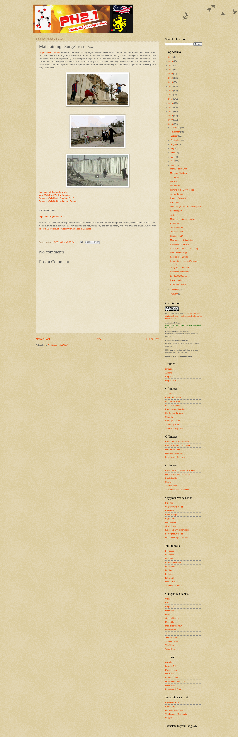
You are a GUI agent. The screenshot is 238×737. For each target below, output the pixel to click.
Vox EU (168, 718)
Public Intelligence (173, 478)
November (175, 132)
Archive (168, 373)
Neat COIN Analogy (178, 252)
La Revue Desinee (173, 562)
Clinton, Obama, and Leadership (184, 248)
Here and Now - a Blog (175, 453)
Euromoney (170, 706)
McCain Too (175, 185)
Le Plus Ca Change (178, 276)
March (174, 165)
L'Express (169, 555)
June (173, 153)
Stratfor (168, 482)
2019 (170, 78)
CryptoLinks (170, 526)
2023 (170, 61)
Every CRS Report (173, 398)
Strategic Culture (172, 421)
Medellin (173, 181)
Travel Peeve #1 (177, 232)
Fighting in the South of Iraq (182, 190)
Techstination (171, 637)
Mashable (169, 622)
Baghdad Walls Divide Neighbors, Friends (58, 201)
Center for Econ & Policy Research (180, 470)
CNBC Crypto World (174, 507)
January (174, 294)
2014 (170, 99)
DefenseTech (171, 670)
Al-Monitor (169, 394)
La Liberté (169, 559)
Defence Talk (171, 666)
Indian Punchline (172, 401)
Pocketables (170, 630)
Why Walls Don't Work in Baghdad (54, 195)
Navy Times (170, 685)
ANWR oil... (175, 223)
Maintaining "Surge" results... (182, 219)
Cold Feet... (175, 202)
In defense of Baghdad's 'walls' (53, 192)
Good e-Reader (172, 618)
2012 (170, 107)
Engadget (169, 606)
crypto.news (170, 522)
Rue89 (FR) (170, 582)
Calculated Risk (172, 702)
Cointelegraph (171, 514)
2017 (170, 86)
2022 (170, 65)
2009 (170, 120)
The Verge (169, 645)
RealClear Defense (173, 689)
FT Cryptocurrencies (174, 534)
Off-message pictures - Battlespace (185, 206)
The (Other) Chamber (179, 267)
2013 (170, 103)
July (173, 148)
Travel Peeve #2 (177, 227)
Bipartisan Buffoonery (179, 272)
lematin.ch (169, 578)
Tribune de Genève (173, 586)
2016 (170, 90)
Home (98, 339)
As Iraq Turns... (176, 194)
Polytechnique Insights (175, 409)
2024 (170, 57)
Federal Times (171, 678)
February (175, 290)
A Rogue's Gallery (178, 284)
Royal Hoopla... (177, 280)
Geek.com (169, 610)
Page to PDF (171, 380)
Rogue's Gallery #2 (178, 198)
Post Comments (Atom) (58, 345)
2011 (170, 111)
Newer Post (43, 339)
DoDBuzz (169, 674)
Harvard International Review (177, 474)
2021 (170, 69)
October (174, 136)
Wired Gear (170, 649)
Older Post (152, 339)
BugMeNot (170, 376)
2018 (170, 82)
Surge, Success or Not (49, 52)
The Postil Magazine (174, 428)
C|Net (167, 599)
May (173, 157)
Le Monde (169, 570)
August (174, 144)
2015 (170, 95)
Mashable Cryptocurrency (176, 537)
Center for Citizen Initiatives (177, 442)
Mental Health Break (179, 169)
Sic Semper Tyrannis (174, 413)
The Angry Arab (172, 425)
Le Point (168, 574)
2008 (170, 124)
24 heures (169, 551)
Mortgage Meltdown (178, 173)
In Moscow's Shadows (175, 457)
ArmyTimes (170, 662)
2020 (170, 74)
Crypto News (171, 518)
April (173, 161)
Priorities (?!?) (176, 211)
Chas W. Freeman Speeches (177, 445)
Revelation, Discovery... (180, 244)
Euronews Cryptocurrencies (177, 530)
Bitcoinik (169, 503)
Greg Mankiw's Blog (174, 710)
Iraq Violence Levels (179, 257)
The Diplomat (171, 486)
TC (166, 633)
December (175, 127)
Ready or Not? (176, 236)
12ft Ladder (170, 369)
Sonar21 (169, 417)
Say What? (175, 177)
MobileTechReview (173, 626)
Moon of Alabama (172, 405)
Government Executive (175, 681)
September (176, 140)
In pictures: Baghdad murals (52, 216)
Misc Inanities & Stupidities (181, 240)
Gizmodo (169, 614)
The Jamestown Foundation (177, 490)
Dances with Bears (173, 449)
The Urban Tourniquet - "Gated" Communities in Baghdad (65, 229)
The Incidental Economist (176, 714)
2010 (170, 116)
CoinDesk (169, 510)
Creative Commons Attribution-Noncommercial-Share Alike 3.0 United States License (183, 316)
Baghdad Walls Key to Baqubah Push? (56, 198)
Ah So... (173, 215)
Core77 (168, 602)
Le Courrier (170, 566)
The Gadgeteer (171, 641)
